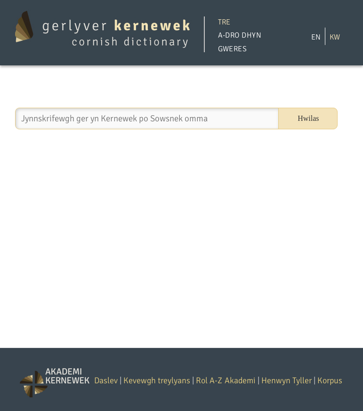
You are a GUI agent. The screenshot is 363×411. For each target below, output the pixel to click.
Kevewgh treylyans (156, 380)
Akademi (240, 380)
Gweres (232, 49)
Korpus (329, 380)
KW (335, 36)
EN (316, 36)
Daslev (106, 380)
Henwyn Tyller (286, 380)
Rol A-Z (209, 380)
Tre (224, 21)
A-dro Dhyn (240, 35)
